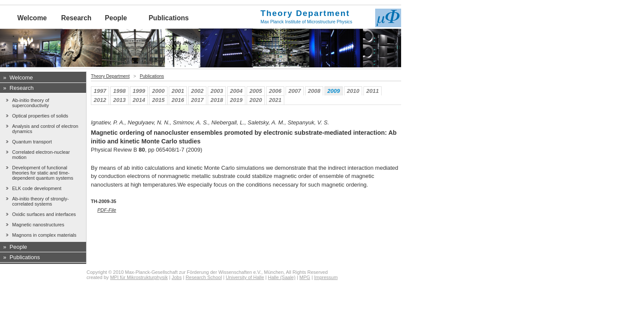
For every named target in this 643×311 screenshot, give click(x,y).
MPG (304, 277)
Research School (204, 277)
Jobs (177, 277)
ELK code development (36, 188)
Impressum (326, 277)
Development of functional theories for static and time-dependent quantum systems (42, 173)
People (116, 18)
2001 (178, 91)
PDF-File (106, 210)
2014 (139, 100)
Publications (168, 18)
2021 (275, 100)
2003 (217, 91)
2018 (217, 100)
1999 (139, 91)
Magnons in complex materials (44, 235)
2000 (158, 91)
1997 (100, 91)
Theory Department (110, 76)
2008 (314, 91)
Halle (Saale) (282, 277)
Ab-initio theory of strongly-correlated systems (40, 201)
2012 (100, 100)
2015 (158, 100)
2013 (119, 100)
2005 (256, 91)
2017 (197, 100)
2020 (256, 100)
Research (76, 18)
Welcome (32, 18)
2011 (373, 91)
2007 (295, 91)
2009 (334, 91)
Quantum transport (32, 141)
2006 (275, 91)
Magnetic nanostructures (38, 224)
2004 (236, 91)
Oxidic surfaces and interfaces (44, 214)
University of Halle (245, 277)
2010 (353, 91)
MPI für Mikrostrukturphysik (138, 277)
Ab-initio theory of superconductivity (30, 103)
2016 (178, 100)
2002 (197, 91)
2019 (236, 100)
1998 (119, 91)
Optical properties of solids (40, 115)
